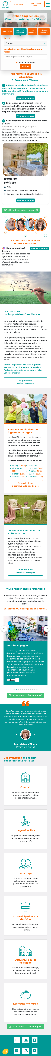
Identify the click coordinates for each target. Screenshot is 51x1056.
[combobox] (26, 57)
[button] (25, 650)
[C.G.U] (17, 1040)
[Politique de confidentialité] (25, 1040)
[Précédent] (4, 629)
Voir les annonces (25, 98)
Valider (25, 66)
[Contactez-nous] (34, 1040)
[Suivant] (47, 629)
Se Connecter (19, 4)
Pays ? (7, 38)
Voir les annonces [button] (39, 248)
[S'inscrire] (36, 4)
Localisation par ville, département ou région (23, 50)
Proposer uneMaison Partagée (25, 381)
